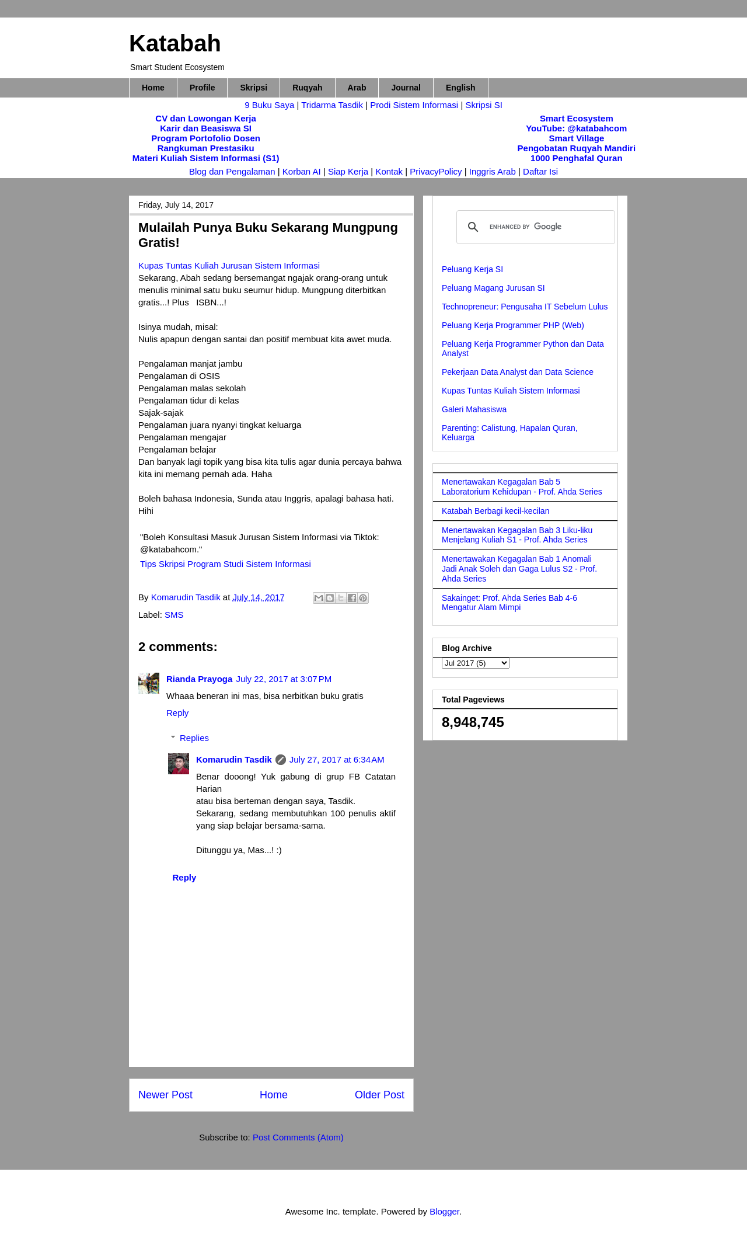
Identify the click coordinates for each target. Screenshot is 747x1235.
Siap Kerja (348, 171)
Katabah (175, 43)
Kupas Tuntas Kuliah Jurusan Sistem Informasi (229, 265)
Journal (406, 87)
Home (153, 87)
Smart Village (576, 138)
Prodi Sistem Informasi (414, 105)
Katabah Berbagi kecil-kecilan (495, 511)
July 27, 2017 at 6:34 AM (337, 759)
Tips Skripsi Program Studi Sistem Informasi (225, 564)
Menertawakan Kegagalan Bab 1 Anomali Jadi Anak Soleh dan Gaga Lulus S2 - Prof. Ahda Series (519, 568)
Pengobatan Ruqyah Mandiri (577, 148)
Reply (177, 713)
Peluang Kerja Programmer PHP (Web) (513, 325)
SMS (174, 615)
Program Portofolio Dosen (205, 138)
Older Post (379, 1095)
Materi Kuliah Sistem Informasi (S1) (206, 158)
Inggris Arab (493, 171)
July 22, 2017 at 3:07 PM (283, 679)
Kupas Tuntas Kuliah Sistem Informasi (511, 390)
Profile (202, 87)
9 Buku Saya (270, 105)
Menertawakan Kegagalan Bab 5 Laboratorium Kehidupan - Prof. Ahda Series (522, 486)
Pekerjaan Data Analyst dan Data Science (518, 372)
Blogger (444, 1211)
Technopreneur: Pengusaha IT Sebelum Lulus (525, 306)
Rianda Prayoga (199, 679)
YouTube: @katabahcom (576, 128)
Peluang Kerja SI (472, 269)
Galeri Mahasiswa (474, 409)
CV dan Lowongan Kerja (205, 118)
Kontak (389, 171)
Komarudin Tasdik (234, 759)
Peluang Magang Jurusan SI (493, 288)
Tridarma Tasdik (333, 105)
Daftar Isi (540, 171)
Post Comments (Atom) (298, 1137)
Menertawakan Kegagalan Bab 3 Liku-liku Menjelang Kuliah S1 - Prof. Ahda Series (517, 535)
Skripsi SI (483, 105)
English (461, 87)
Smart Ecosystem (576, 118)
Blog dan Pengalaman (232, 171)
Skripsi (253, 87)
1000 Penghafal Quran (576, 158)
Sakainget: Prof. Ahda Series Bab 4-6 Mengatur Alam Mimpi (509, 603)
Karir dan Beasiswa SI (206, 128)
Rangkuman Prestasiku (206, 148)
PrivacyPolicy (437, 171)
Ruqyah (307, 87)
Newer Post (165, 1095)
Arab (357, 87)
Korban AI (301, 171)
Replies (194, 738)
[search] (534, 227)
